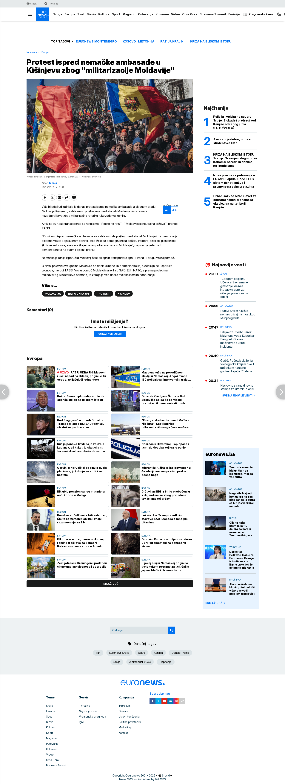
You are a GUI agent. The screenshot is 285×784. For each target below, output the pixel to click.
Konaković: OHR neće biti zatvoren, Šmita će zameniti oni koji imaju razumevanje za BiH (82, 518)
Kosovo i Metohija (138, 41)
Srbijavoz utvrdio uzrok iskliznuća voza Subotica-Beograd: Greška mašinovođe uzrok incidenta (237, 339)
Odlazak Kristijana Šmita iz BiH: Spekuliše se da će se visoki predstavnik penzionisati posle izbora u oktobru (163, 399)
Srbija (57, 14)
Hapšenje (166, 661)
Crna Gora (189, 14)
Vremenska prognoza (92, 716)
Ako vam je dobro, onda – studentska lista (231, 141)
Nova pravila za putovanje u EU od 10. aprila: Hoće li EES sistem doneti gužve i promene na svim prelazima (234, 180)
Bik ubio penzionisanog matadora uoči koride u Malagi (81, 493)
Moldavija (53, 293)
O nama (123, 711)
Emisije (234, 14)
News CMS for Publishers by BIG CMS (142, 779)
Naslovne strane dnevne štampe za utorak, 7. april (237, 387)
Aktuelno (226, 305)
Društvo (226, 327)
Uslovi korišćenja (129, 716)
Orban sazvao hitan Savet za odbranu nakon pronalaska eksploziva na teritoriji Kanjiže (235, 201)
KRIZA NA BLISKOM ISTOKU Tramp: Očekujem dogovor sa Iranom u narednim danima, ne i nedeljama (235, 160)
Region (145, 392)
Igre (81, 722)
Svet (80, 14)
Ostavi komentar (109, 333)
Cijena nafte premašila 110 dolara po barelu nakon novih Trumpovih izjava (240, 529)
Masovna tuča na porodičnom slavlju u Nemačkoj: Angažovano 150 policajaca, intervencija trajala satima (165, 376)
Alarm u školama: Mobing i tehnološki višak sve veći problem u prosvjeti (242, 589)
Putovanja (145, 14)
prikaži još (109, 583)
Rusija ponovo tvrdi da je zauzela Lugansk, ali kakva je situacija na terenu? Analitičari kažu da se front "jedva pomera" (82, 447)
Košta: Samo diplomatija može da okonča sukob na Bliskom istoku (80, 398)
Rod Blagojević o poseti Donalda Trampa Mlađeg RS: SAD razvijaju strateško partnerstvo (80, 423)
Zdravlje (235, 547)
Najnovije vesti (88, 711)
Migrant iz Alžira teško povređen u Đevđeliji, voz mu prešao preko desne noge (166, 471)
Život (223, 273)
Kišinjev (124, 293)
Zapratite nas (162, 693)
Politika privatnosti (130, 722)
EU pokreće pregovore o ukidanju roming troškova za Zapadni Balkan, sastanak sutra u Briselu (81, 542)
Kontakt (123, 732)
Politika (225, 380)
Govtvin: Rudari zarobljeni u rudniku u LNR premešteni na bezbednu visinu (166, 542)
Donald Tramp (180, 652)
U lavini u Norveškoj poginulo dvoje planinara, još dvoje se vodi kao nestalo (82, 471)
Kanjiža (158, 652)
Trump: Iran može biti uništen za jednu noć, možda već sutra (241, 472)
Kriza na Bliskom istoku (210, 41)
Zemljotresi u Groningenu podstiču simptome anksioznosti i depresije (82, 564)
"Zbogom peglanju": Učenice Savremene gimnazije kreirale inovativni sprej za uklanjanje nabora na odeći (234, 288)
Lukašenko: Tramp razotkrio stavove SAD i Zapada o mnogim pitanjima (164, 518)
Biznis (91, 14)
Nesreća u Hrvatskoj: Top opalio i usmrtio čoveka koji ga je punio (165, 445)
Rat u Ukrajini (172, 41)
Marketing (125, 727)
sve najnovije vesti (239, 395)
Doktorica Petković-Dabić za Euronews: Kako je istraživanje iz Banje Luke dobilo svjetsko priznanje (241, 559)
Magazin (128, 14)
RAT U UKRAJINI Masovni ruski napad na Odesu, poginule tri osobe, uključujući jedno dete (81, 376)
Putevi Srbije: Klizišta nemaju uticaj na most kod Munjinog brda (237, 314)
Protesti (103, 293)
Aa (166, 210)
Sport (116, 14)
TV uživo (84, 705)
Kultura (104, 14)
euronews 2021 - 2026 (141, 775)
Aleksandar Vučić (140, 661)
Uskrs (141, 652)
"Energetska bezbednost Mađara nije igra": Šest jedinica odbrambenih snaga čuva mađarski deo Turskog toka (166, 423)
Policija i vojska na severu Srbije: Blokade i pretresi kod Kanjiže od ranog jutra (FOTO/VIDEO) (234, 122)
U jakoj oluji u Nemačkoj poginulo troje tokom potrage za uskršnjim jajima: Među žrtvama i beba (165, 566)
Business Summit (213, 14)
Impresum (124, 705)
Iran (98, 652)
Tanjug (53, 183)
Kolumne (162, 14)
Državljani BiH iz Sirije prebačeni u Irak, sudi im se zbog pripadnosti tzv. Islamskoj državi (165, 495)
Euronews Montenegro (96, 41)
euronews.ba (220, 454)
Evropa (69, 14)
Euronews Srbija (119, 652)
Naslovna (32, 52)
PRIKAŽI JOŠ (215, 603)
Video (175, 14)
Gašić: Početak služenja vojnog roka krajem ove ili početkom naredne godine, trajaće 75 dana (237, 366)
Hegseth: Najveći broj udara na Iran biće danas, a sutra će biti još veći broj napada (242, 500)
